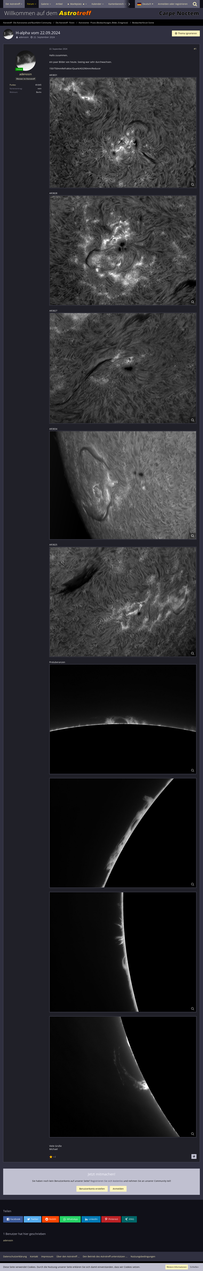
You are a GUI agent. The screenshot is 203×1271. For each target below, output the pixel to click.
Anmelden (118, 1188)
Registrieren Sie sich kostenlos (107, 1180)
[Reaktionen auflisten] (53, 1156)
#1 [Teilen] (195, 48)
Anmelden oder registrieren (173, 3)
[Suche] (195, 4)
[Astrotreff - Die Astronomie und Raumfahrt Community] (101, 14)
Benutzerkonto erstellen (92, 1188)
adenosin (24, 37)
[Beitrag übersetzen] (193, 1156)
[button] (145, 4)
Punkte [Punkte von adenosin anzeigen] (13, 84)
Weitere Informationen (177, 1267)
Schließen (194, 1267)
